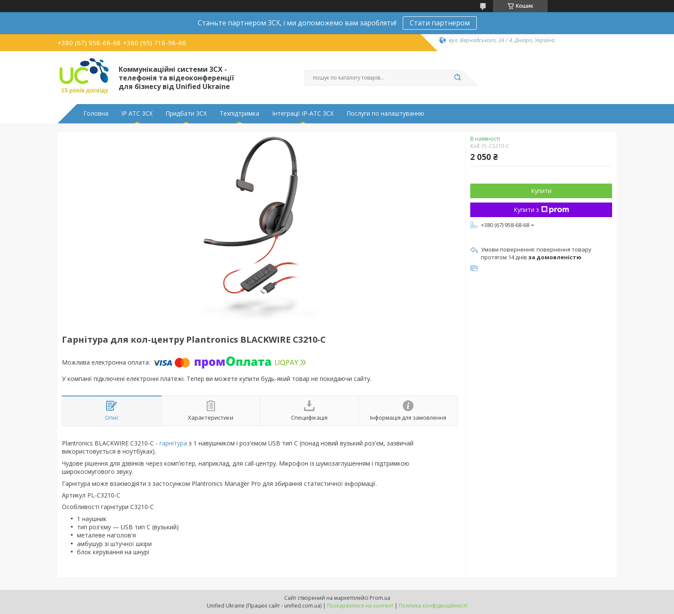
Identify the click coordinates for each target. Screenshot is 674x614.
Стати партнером (440, 23)
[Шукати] (457, 78)
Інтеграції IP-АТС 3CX (303, 114)
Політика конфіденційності (433, 605)
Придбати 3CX (186, 114)
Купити (541, 191)
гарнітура (173, 443)
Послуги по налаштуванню (385, 114)
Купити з (541, 210)
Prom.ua (380, 598)
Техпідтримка (239, 114)
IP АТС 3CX (137, 114)
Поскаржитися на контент (360, 605)
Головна (95, 114)
